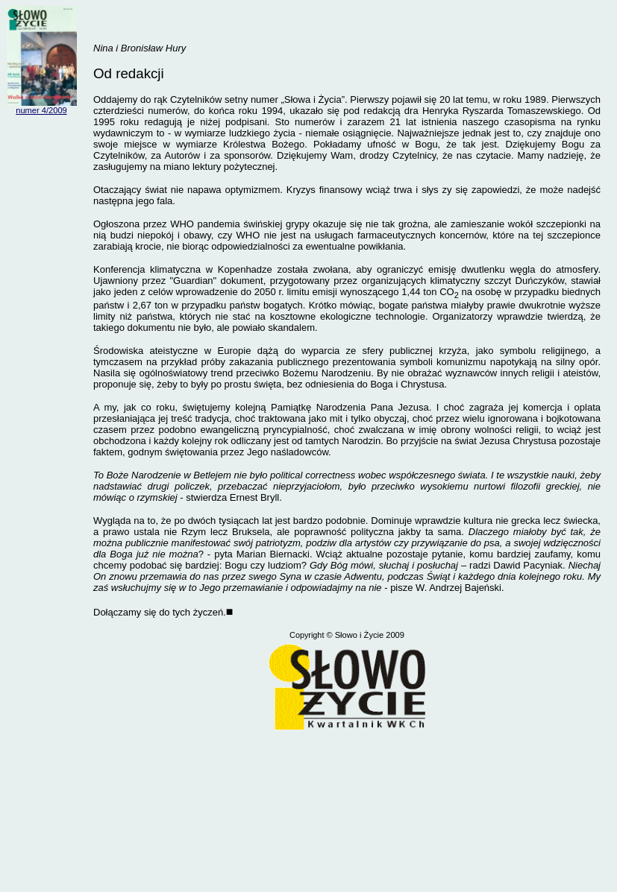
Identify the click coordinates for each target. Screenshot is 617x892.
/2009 (56, 110)
